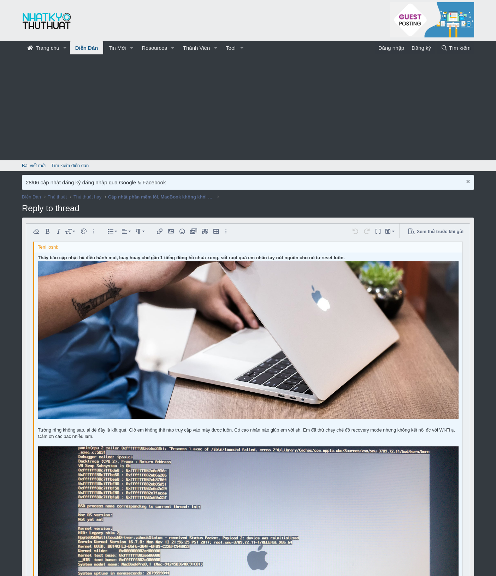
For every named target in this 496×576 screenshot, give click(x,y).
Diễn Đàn (86, 48)
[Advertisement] (248, 107)
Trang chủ (43, 48)
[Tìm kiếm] (455, 47)
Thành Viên (196, 48)
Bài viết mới (34, 165)
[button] (65, 47)
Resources (154, 48)
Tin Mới (117, 48)
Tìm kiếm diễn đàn (70, 165)
